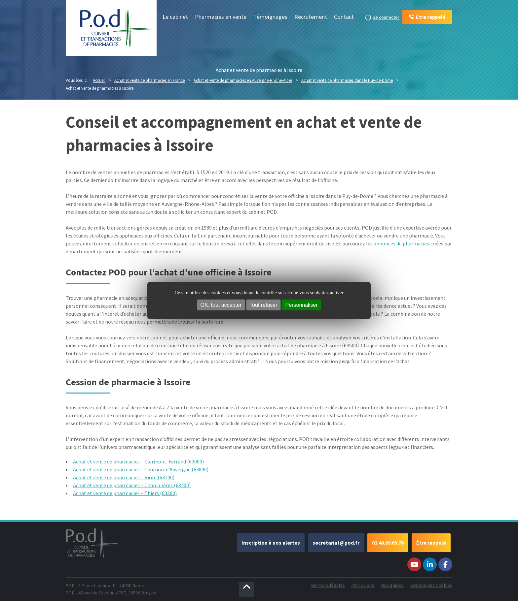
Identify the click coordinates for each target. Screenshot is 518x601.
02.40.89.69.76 (388, 542)
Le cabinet (175, 16)
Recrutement (310, 16)
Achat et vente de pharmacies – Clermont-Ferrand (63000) (138, 461)
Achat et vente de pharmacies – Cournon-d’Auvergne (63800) (140, 469)
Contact (344, 16)
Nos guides (392, 585)
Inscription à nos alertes (270, 542)
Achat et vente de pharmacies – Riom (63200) (123, 477)
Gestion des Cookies (431, 585)
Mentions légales (328, 585)
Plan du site (363, 585)
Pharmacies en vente (220, 16)
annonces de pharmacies (401, 243)
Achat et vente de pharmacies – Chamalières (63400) (132, 485)
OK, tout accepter (221, 305)
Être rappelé (431, 542)
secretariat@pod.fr (336, 542)
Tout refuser (263, 305)
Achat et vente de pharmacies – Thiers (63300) (125, 493)
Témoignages (270, 16)
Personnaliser (301, 305)
